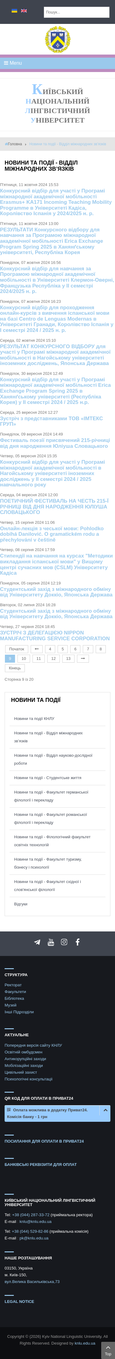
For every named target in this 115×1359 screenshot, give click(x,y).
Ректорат (13, 985)
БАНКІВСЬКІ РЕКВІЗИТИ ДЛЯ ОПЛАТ (41, 1164)
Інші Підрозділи (19, 1012)
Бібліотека (14, 998)
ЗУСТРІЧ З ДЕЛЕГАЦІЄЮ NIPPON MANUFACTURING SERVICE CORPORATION (55, 635)
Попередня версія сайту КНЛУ (33, 1045)
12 (53, 658)
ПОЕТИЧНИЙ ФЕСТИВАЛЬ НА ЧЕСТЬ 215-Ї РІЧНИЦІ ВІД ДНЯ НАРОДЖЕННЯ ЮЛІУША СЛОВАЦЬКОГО (54, 506)
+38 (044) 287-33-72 (31, 1214)
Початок (16, 649)
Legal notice (19, 1301)
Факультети (15, 991)
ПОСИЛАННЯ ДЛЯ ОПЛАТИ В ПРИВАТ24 (44, 1141)
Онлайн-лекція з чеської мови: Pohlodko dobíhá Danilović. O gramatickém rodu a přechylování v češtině (52, 534)
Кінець (15, 668)
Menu (13, 63)
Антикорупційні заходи (25, 1058)
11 (38, 658)
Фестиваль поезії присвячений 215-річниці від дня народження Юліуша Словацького (55, 443)
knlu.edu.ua (85, 1343)
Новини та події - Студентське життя (47, 777)
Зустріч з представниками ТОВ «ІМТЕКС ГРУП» (51, 421)
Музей (11, 1005)
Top (108, 1349)
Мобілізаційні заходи (24, 1065)
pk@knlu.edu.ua (34, 1238)
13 (68, 658)
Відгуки (20, 904)
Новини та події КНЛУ (34, 718)
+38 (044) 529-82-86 (31, 1231)
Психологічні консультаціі (28, 1079)
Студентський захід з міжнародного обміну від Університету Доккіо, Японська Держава (56, 592)
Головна (15, 144)
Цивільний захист (21, 1072)
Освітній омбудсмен (23, 1052)
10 (23, 658)
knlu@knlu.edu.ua (36, 1221)
